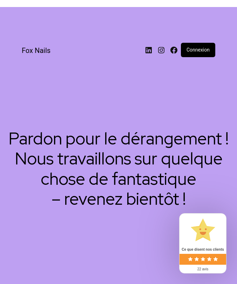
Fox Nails (36, 50)
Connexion (198, 50)
